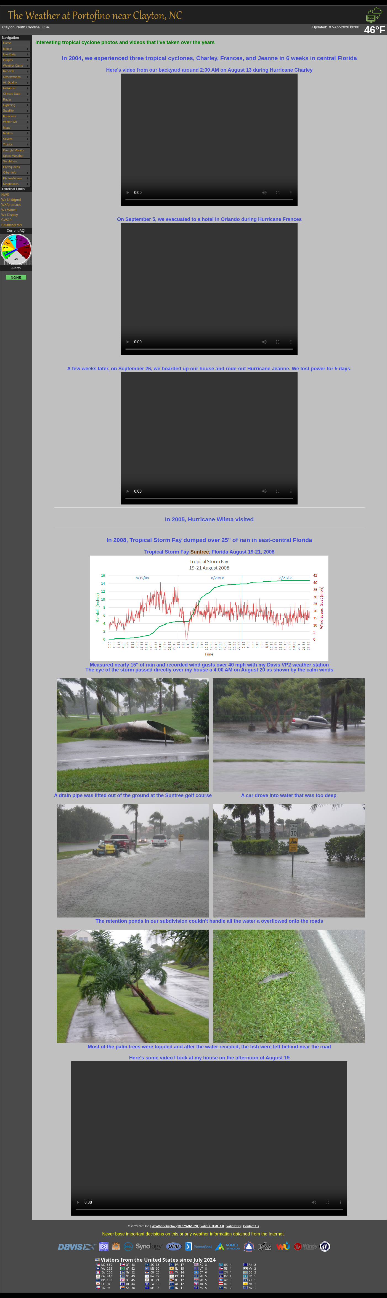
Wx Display (9, 215)
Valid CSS (233, 1226)
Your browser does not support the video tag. (209, 140)
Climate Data (11, 93)
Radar (7, 99)
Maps (6, 127)
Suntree (199, 552)
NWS (5, 195)
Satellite (8, 110)
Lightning (9, 105)
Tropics (8, 144)
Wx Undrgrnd (11, 200)
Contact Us (251, 1226)
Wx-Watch (9, 210)
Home (7, 43)
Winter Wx (10, 121)
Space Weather (13, 155)
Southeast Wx (11, 225)
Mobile (7, 48)
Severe (7, 139)
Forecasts (9, 116)
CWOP (6, 220)
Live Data (9, 54)
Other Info (9, 172)
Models (8, 133)
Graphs (8, 60)
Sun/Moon (10, 161)
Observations (12, 77)
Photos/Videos (12, 178)
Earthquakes (11, 167)
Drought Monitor (13, 150)
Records (8, 71)
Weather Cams (13, 65)
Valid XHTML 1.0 (212, 1226)
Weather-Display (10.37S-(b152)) (175, 1226)
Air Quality (10, 82)
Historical (9, 88)
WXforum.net (11, 205)
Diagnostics (10, 183)
